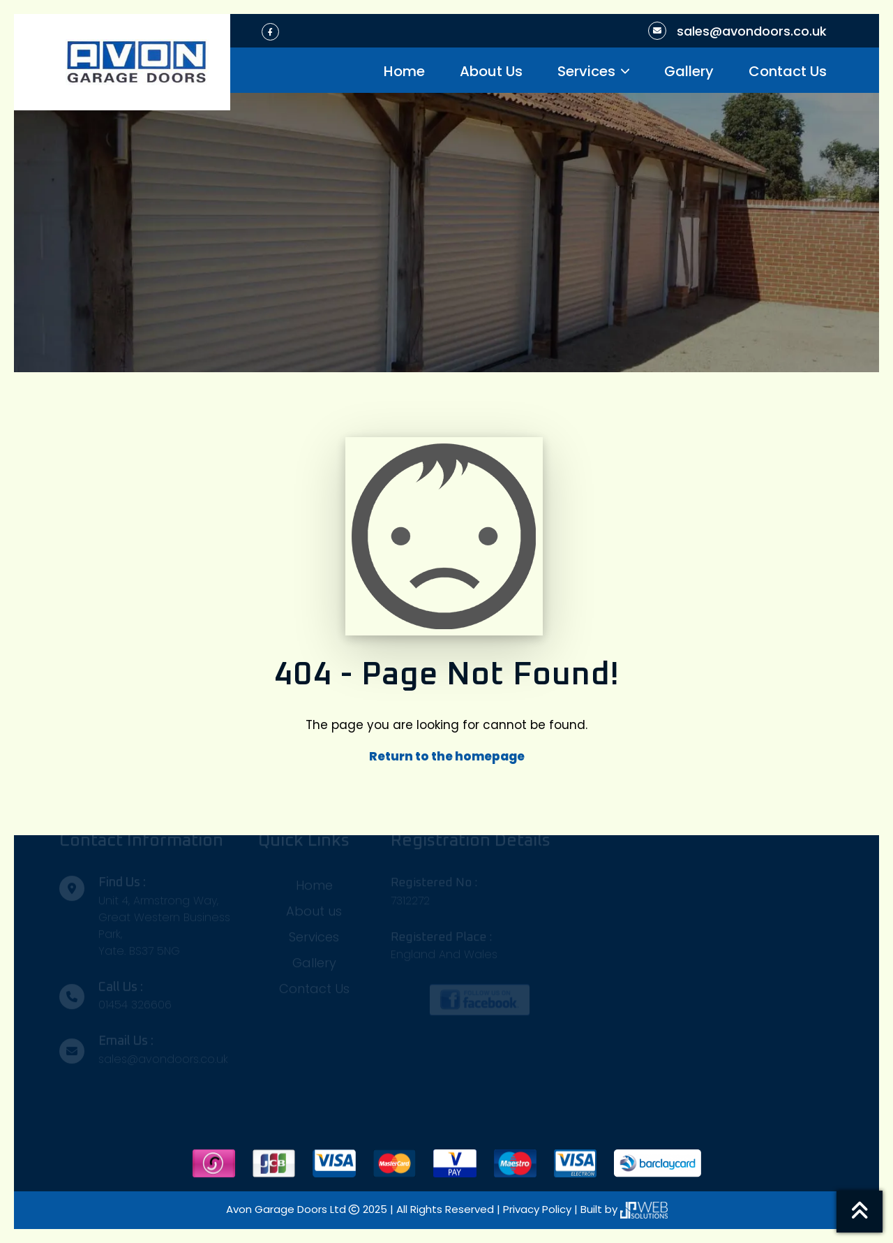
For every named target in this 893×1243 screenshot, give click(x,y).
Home (404, 71)
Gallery (689, 71)
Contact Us (788, 71)
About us (314, 907)
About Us (491, 71)
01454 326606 (135, 1001)
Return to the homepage (447, 756)
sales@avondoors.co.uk (752, 31)
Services (586, 71)
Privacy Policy (538, 1209)
